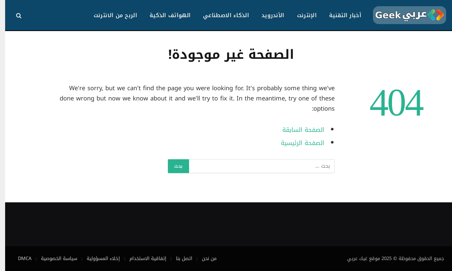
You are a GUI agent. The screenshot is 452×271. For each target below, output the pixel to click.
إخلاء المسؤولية (98, 258)
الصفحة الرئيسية (297, 143)
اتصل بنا (179, 258)
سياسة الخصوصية (54, 258)
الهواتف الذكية (164, 15)
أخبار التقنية (340, 15)
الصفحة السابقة (298, 130)
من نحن (204, 258)
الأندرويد (267, 15)
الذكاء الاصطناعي (221, 15)
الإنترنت (302, 15)
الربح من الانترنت (110, 15)
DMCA (19, 258)
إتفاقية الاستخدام (142, 258)
